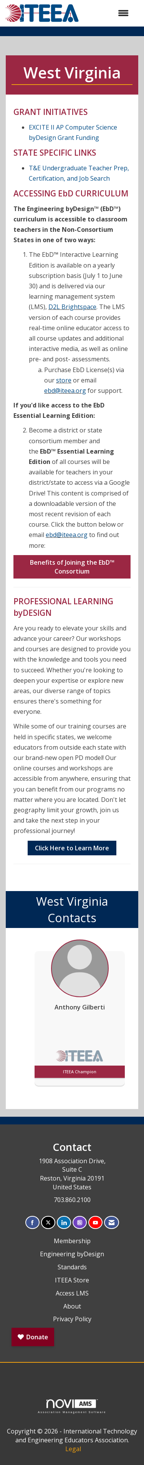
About (72, 1306)
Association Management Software (72, 1406)
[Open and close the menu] (107, 13)
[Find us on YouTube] (95, 1222)
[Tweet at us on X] (48, 1222)
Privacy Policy (72, 1319)
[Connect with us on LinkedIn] (64, 1222)
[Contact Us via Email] (111, 1222)
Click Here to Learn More (72, 848)
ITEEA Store (72, 1280)
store (63, 380)
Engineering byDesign (72, 1254)
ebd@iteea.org (65, 390)
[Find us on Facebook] (32, 1222)
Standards (72, 1267)
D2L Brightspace (72, 307)
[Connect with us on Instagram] (80, 1222)
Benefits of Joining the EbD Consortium (72, 566)
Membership (72, 1241)
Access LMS (72, 1293)
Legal (73, 1449)
